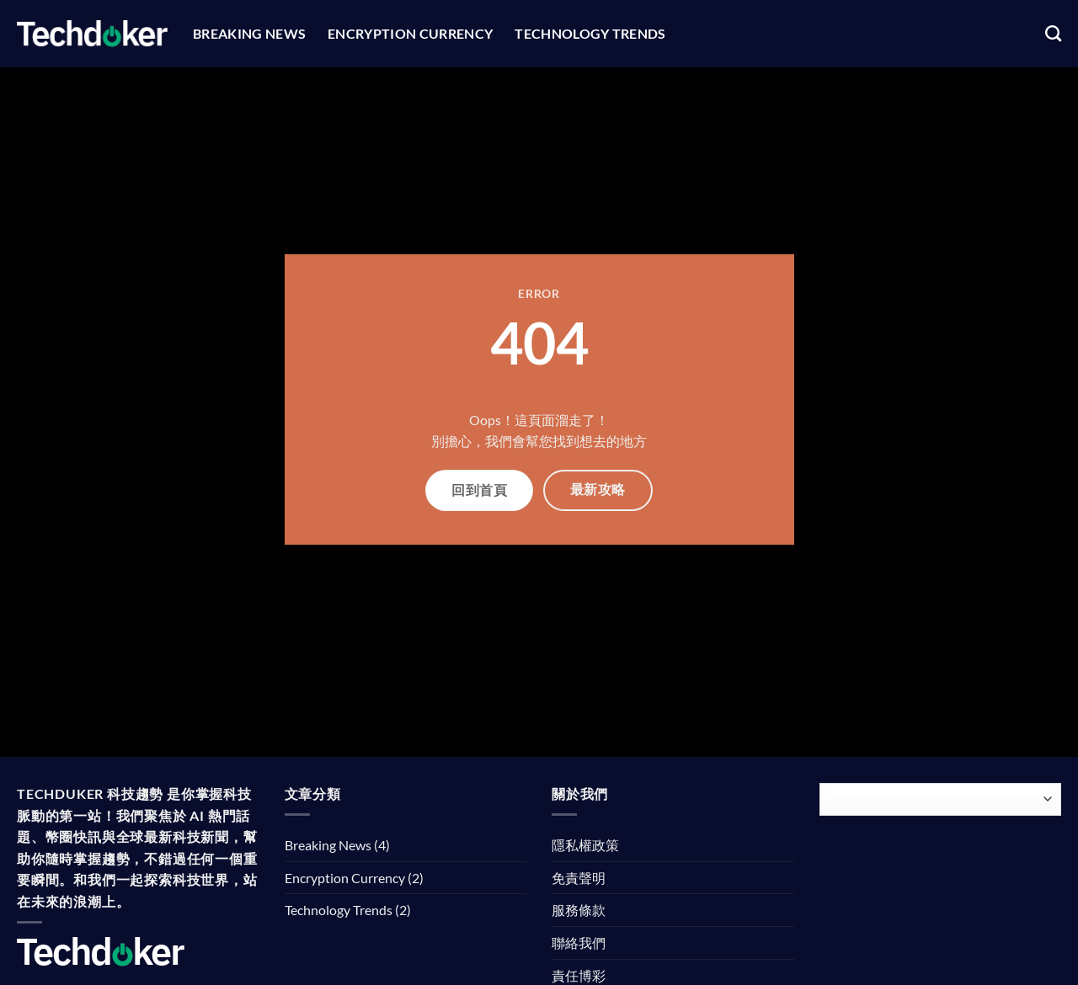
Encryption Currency (410, 33)
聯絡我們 (579, 942)
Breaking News (249, 33)
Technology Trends (590, 33)
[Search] (1053, 33)
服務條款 (579, 910)
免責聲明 (579, 878)
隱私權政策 (585, 845)
